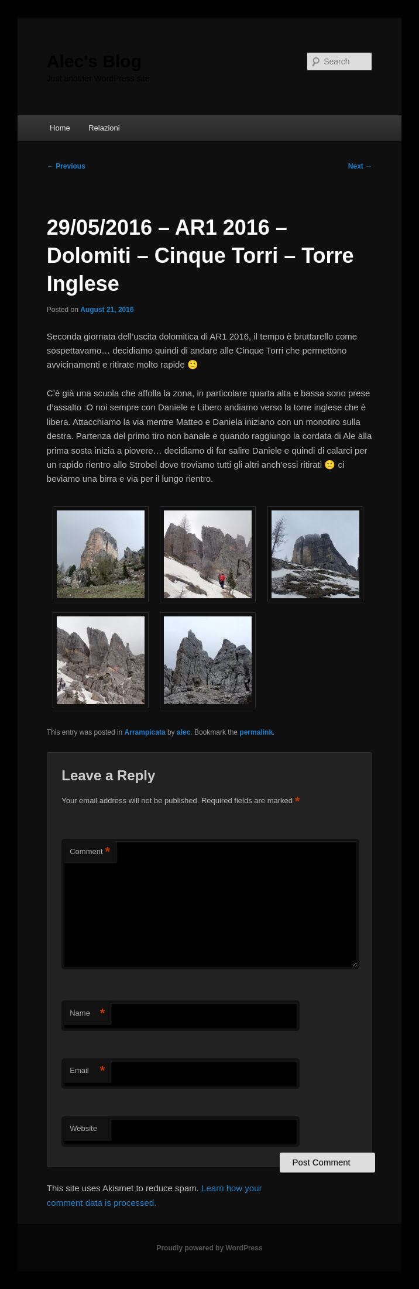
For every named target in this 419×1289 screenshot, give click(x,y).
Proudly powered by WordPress (209, 1248)
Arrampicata (145, 732)
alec (183, 732)
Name (87, 1013)
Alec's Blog (94, 61)
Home (60, 128)
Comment (90, 852)
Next (360, 166)
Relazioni (103, 128)
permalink (256, 732)
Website (83, 1128)
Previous (66, 166)
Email (87, 1070)
